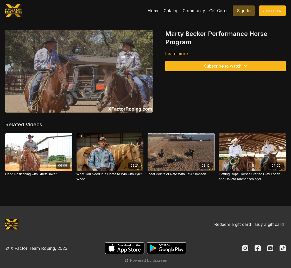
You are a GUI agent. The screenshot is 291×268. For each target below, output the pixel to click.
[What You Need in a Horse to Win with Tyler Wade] (110, 177)
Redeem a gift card (232, 224)
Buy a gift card (269, 224)
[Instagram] (245, 248)
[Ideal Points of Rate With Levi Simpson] (181, 174)
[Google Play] (167, 248)
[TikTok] (283, 248)
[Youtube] (270, 248)
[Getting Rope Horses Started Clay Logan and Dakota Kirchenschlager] (252, 177)
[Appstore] (124, 248)
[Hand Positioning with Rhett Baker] (38, 174)
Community (194, 10)
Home (154, 10)
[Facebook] (258, 248)
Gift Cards (219, 10)
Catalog (171, 10)
